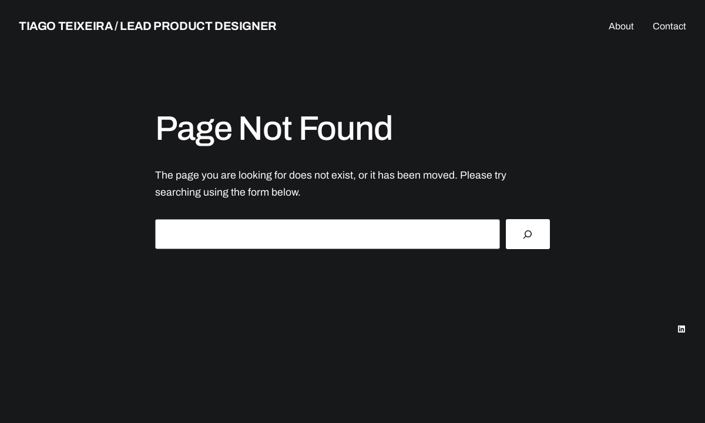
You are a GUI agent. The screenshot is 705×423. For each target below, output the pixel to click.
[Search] (528, 234)
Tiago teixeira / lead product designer (148, 25)
